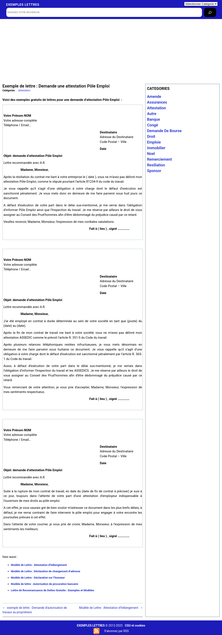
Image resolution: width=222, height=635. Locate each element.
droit (151, 136)
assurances (157, 102)
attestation (24, 90)
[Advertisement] (111, 51)
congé (152, 125)
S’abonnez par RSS (116, 631)
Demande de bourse (164, 131)
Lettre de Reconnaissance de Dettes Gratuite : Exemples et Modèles (52, 590)
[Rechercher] (210, 12)
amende (154, 96)
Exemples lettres (22, 5)
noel (151, 153)
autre (151, 113)
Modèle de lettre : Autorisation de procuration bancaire (44, 584)
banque (153, 119)
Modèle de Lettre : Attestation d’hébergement (39, 565)
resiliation (156, 165)
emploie (154, 142)
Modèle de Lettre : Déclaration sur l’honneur (38, 577)
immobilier (156, 148)
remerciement (159, 159)
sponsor (154, 170)
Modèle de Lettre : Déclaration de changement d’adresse (45, 571)
